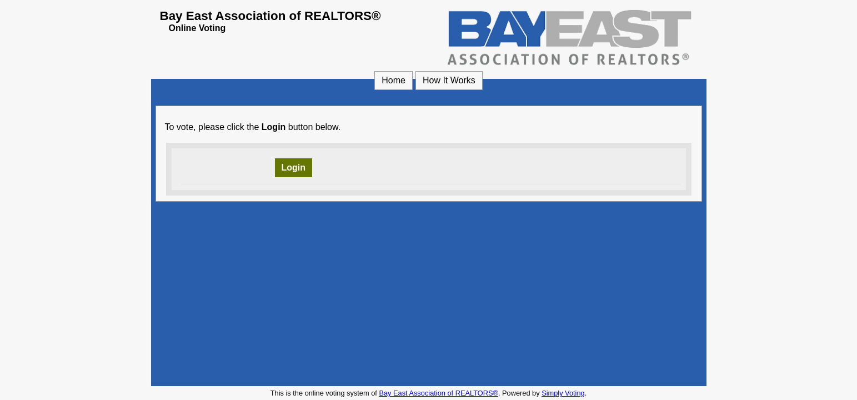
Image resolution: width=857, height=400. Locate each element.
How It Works (449, 80)
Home (393, 80)
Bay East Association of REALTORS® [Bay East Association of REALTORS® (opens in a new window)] (438, 393)
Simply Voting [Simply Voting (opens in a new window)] (563, 393)
